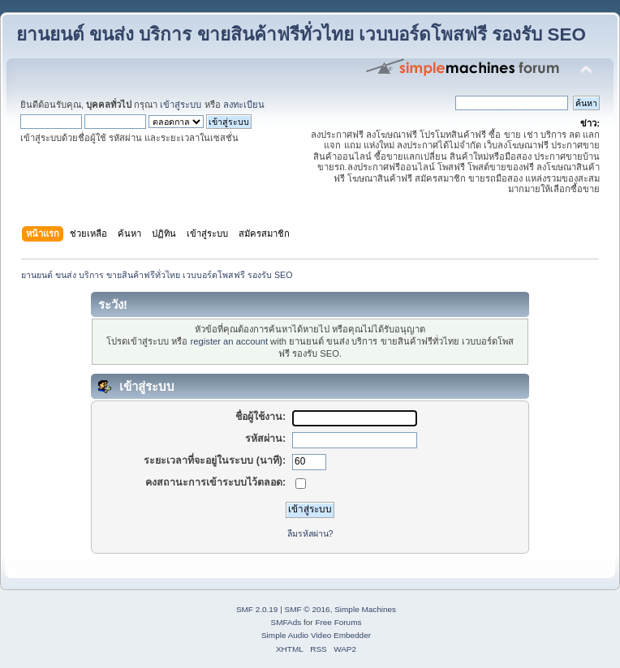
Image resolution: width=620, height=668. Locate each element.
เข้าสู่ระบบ (180, 104)
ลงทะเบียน (244, 104)
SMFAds (286, 622)
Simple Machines (365, 609)
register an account (229, 341)
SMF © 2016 (307, 609)
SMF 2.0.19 (257, 609)
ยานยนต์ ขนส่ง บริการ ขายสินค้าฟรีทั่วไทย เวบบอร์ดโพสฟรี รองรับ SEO (301, 34)
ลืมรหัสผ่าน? (310, 533)
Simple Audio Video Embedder (316, 635)
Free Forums (338, 622)
